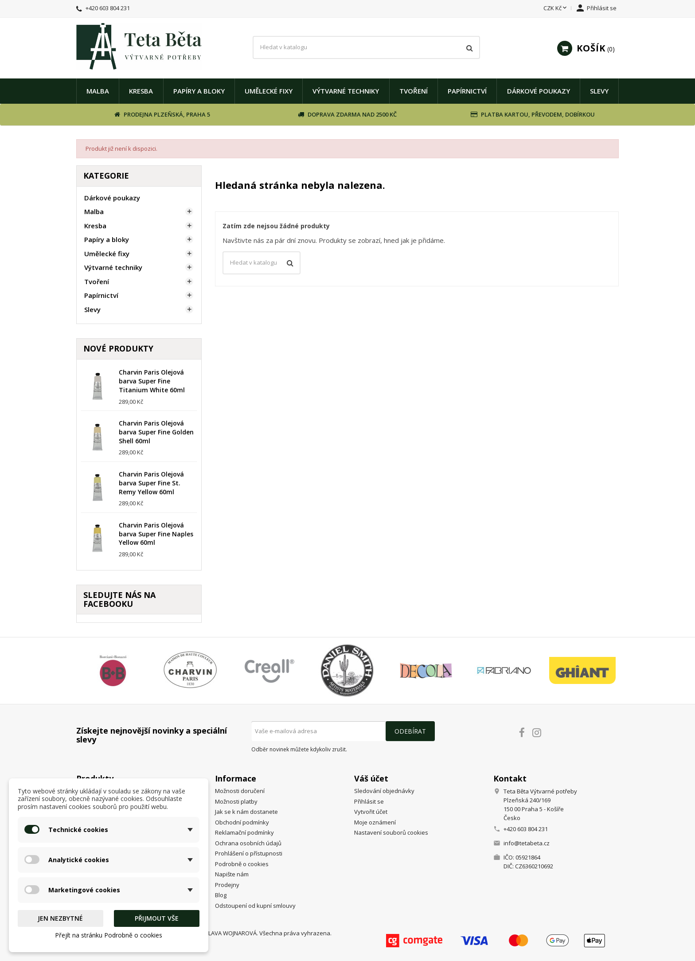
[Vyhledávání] (366, 47)
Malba (97, 90)
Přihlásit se (369, 801)
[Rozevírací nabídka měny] (555, 8)
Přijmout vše (157, 918)
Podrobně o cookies (242, 864)
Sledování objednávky (384, 791)
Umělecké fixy (269, 90)
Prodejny (227, 885)
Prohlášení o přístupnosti (248, 853)
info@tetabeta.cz (527, 843)
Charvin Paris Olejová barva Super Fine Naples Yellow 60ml (156, 534)
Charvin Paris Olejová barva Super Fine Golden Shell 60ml (156, 432)
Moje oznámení (375, 822)
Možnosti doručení (240, 791)
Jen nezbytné (60, 918)
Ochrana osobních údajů (248, 843)
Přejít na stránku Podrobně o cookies (108, 935)
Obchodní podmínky (242, 822)
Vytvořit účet (370, 812)
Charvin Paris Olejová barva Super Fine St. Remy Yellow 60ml (151, 483)
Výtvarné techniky (345, 90)
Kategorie (106, 175)
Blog (220, 895)
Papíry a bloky (199, 90)
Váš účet (371, 778)
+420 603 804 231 (108, 8)
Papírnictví (467, 90)
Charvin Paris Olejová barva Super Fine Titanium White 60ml (152, 381)
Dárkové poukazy (538, 90)
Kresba (141, 90)
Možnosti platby (236, 801)
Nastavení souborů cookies (391, 832)
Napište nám (232, 874)
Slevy (599, 90)
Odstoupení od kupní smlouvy (255, 906)
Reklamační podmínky (244, 832)
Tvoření (413, 90)
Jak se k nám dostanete (246, 812)
